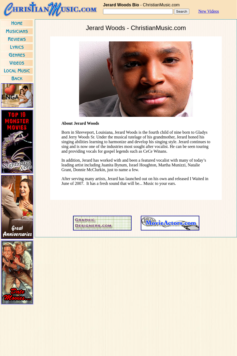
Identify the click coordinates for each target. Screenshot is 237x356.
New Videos (208, 11)
